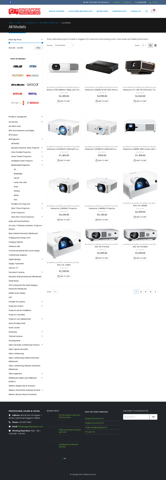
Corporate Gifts (119, 11)
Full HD (80, 87)
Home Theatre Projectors (21, 156)
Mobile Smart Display (17, 293)
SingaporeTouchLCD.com (94, 423)
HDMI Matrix (14, 281)
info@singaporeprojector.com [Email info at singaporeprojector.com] (30, 426)
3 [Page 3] (145, 291)
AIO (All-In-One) (15, 126)
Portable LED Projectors (20, 204)
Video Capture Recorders (18, 349)
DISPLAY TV (13, 268)
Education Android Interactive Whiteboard (25, 276)
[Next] (155, 292)
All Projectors (71, 87)
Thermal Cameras (16, 336)
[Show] (144, 45)
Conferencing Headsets (18, 255)
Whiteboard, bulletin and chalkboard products (23, 380)
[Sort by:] (64, 45)
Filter (38, 48)
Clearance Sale (14, 246)
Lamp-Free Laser (20, 182)
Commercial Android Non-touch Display (24, 250)
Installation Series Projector (22, 160)
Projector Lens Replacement (20, 319)
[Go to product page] (64, 67)
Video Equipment (15, 373)
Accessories (13, 122)
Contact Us (126, 2)
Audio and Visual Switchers (19, 221)
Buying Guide (102, 11)
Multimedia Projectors (20, 165)
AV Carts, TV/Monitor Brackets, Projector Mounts (25, 227)
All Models (51, 87)
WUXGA (17, 191)
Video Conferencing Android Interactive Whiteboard (24, 360)
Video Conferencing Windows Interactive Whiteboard (24, 367)
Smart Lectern (14, 327)
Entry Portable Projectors (21, 152)
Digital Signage (15, 259)
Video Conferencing (16, 353)
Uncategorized (14, 340)
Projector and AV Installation (20, 310)
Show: (137, 45)
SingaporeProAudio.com (94, 418)
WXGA (16, 195)
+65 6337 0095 (25, 422)
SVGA (16, 186)
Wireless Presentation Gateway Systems (24, 390)
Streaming (13, 332)
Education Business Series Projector (25, 148)
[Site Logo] (24, 11)
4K (85, 87)
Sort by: (50, 45)
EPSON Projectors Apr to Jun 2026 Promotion (69, 416)
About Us (116, 2)
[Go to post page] (52, 419)
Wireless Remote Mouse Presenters (23, 394)
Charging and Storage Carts (20, 237)
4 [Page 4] (150, 291)
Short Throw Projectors (20, 208)
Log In (153, 2)
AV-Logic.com (90, 432)
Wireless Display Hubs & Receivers (22, 386)
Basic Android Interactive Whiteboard (23, 233)
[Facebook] (10, 2)
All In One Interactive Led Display (21, 130)
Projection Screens (16, 306)
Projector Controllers (17, 314)
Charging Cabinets (16, 242)
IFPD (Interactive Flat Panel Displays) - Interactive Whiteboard (24, 287)
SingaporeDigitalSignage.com (96, 427)
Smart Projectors (18, 212)
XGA (15, 199)
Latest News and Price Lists (80, 11)
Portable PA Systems (17, 301)
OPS (10, 297)
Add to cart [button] (65, 101)
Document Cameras (17, 272)
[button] (146, 11)
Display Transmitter (16, 263)
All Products (60, 87)
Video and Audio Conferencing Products (24, 345)
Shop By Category (56, 11)
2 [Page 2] (140, 291)
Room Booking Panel (17, 323)
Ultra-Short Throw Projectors (22, 217)
